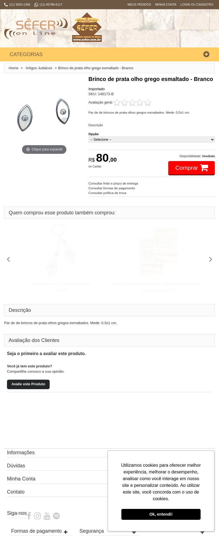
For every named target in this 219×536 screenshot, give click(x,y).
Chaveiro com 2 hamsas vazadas (61, 284)
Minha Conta (165, 4)
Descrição (95, 125)
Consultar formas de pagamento (111, 188)
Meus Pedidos (139, 4)
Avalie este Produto (28, 384)
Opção (93, 134)
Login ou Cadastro (197, 4)
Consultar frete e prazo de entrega (113, 183)
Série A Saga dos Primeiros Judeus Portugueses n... (158, 284)
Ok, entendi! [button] (160, 514)
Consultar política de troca (107, 193)
